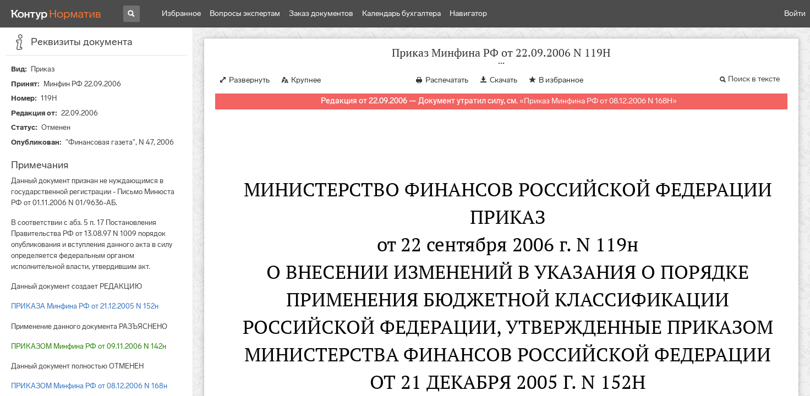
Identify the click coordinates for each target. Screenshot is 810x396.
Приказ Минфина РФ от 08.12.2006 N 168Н (598, 101)
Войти (795, 13)
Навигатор (468, 13)
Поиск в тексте (754, 79)
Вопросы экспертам (245, 13)
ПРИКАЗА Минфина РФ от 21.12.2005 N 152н (84, 306)
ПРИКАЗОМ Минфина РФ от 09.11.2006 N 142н (88, 346)
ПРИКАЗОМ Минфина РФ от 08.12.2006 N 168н (89, 386)
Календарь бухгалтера (401, 13)
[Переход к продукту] (56, 14)
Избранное (181, 13)
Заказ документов (321, 13)
